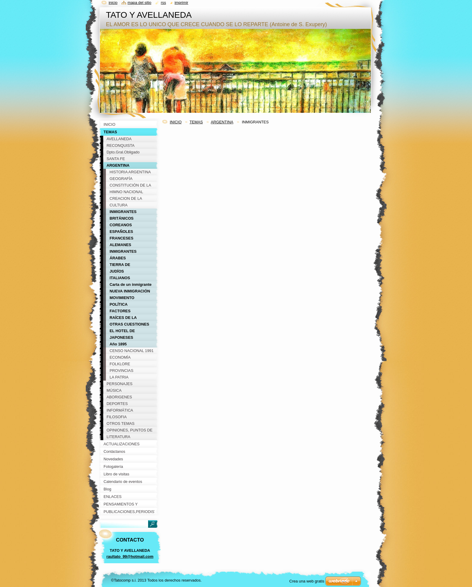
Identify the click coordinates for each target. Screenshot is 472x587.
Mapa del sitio (139, 2)
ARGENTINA (222, 122)
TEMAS (196, 122)
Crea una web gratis (306, 581)
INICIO (176, 122)
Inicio (113, 2)
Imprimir (181, 2)
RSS (163, 2)
